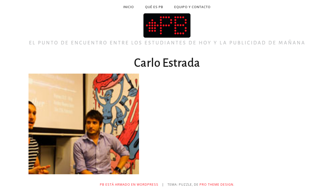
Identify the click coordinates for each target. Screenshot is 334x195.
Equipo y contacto (192, 7)
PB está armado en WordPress (129, 184)
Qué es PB (154, 7)
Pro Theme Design (216, 184)
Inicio (128, 7)
